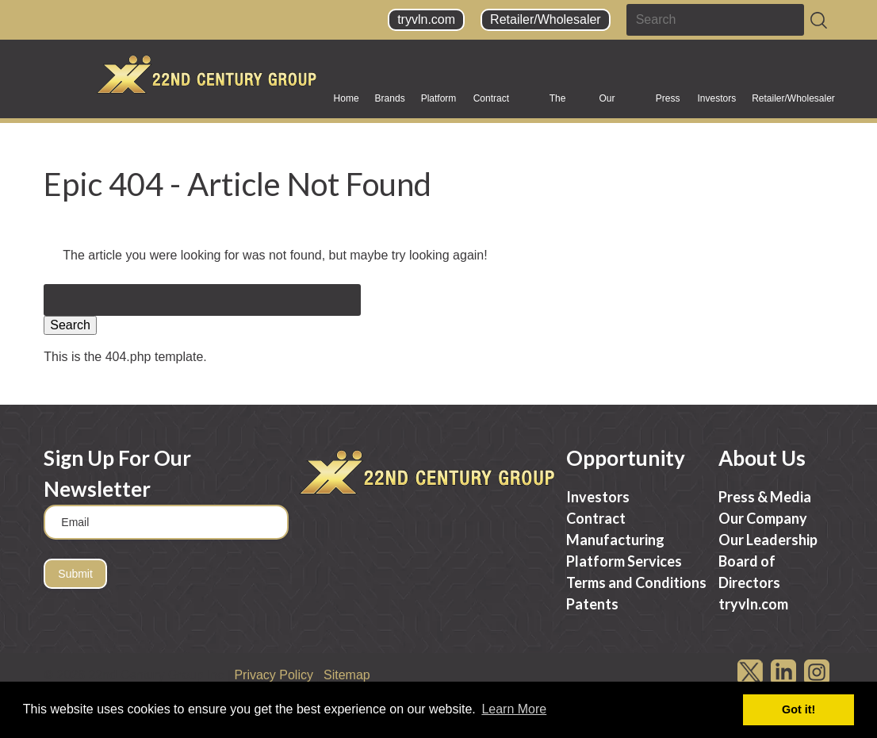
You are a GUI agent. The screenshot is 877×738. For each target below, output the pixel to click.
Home (346, 98)
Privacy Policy (273, 675)
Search (70, 325)
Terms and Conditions (636, 582)
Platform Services (439, 103)
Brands (390, 103)
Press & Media (669, 103)
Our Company (619, 103)
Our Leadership (768, 539)
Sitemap (347, 675)
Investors (716, 103)
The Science (567, 103)
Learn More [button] (513, 709)
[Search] (818, 20)
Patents (592, 604)
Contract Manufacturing (503, 103)
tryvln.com (426, 19)
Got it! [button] (798, 709)
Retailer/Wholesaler (545, 19)
